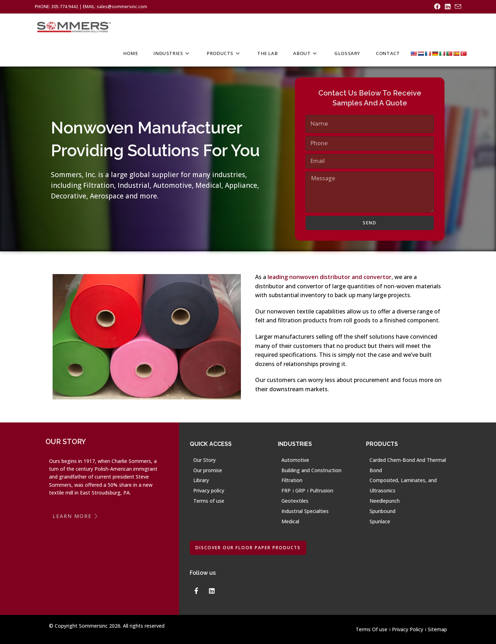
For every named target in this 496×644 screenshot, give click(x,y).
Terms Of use (371, 629)
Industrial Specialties (305, 511)
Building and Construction (311, 470)
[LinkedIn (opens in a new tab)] (448, 6)
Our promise (207, 470)
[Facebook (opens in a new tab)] (437, 6)
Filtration (291, 480)
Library (201, 480)
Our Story (204, 460)
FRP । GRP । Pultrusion (307, 490)
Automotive (295, 460)
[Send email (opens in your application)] (457, 6)
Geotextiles (294, 500)
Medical (290, 521)
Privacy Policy (407, 629)
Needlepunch (385, 500)
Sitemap (437, 629)
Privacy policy (208, 490)
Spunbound (382, 511)
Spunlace (380, 521)
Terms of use (208, 500)
